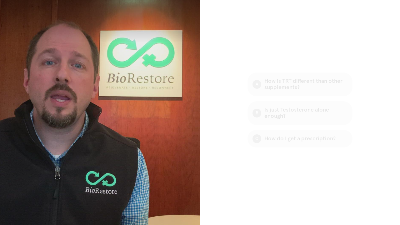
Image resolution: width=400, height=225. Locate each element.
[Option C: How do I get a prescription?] (300, 139)
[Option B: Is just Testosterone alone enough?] (300, 113)
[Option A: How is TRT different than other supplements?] (300, 84)
